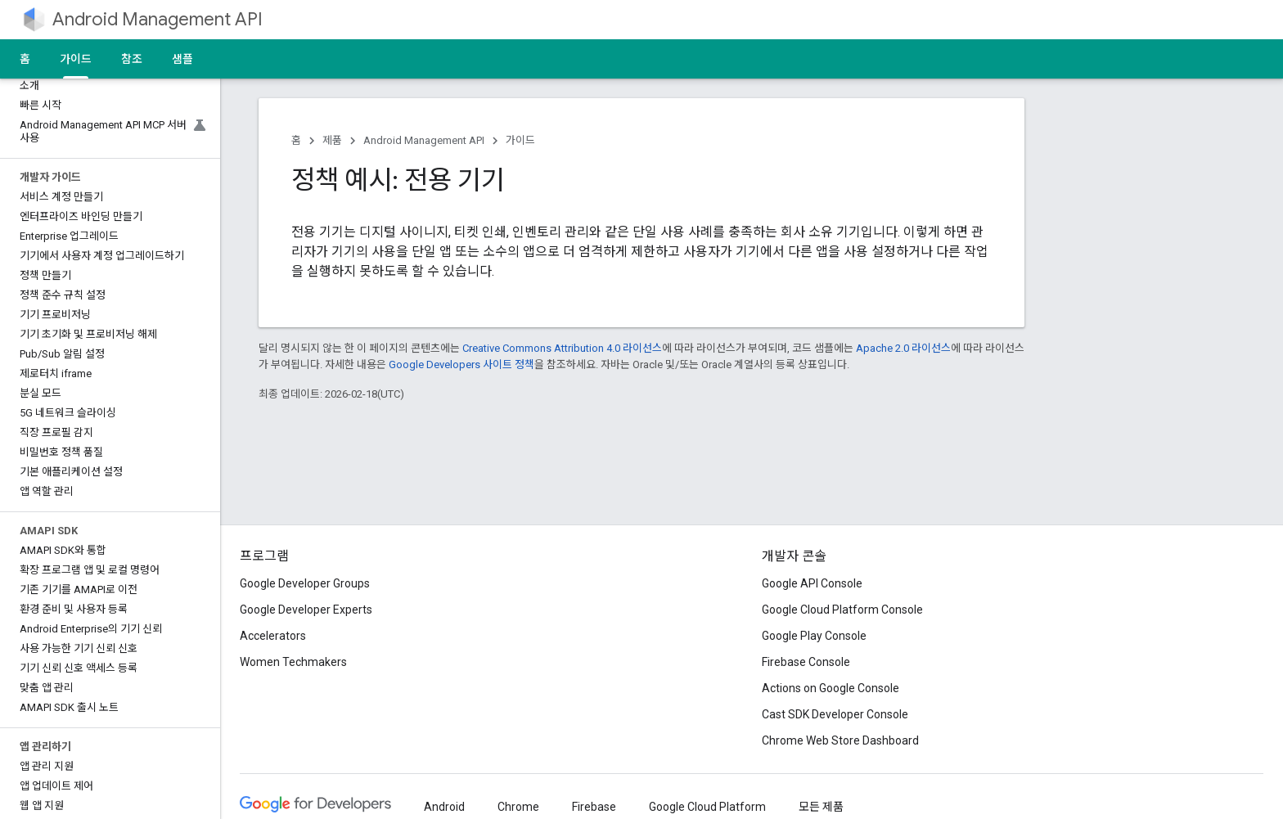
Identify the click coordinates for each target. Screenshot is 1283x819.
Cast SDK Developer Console (835, 714)
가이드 (520, 140)
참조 (131, 59)
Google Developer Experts (306, 609)
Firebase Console (806, 661)
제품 (332, 140)
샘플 (182, 59)
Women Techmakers (293, 661)
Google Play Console (814, 635)
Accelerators (273, 635)
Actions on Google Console (830, 688)
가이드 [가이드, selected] (76, 59)
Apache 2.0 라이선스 (903, 348)
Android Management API (157, 19)
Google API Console (812, 583)
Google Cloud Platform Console (842, 609)
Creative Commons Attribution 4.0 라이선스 (562, 348)
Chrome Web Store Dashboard (840, 740)
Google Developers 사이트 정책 (461, 364)
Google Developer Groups (305, 583)
